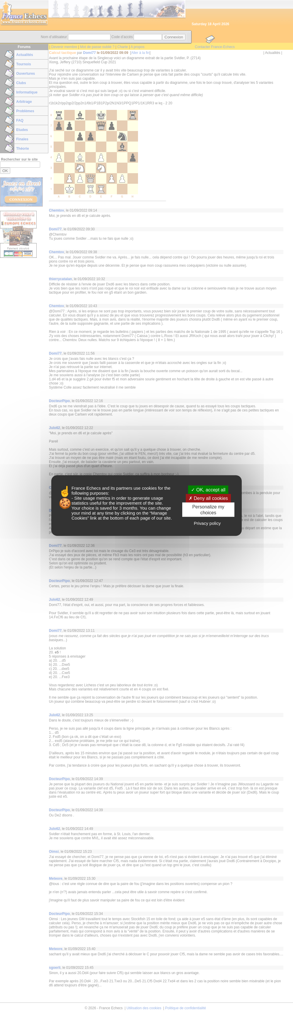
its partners (121, 488)
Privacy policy (207, 522)
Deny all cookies (208, 498)
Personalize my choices (208, 509)
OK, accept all (208, 489)
